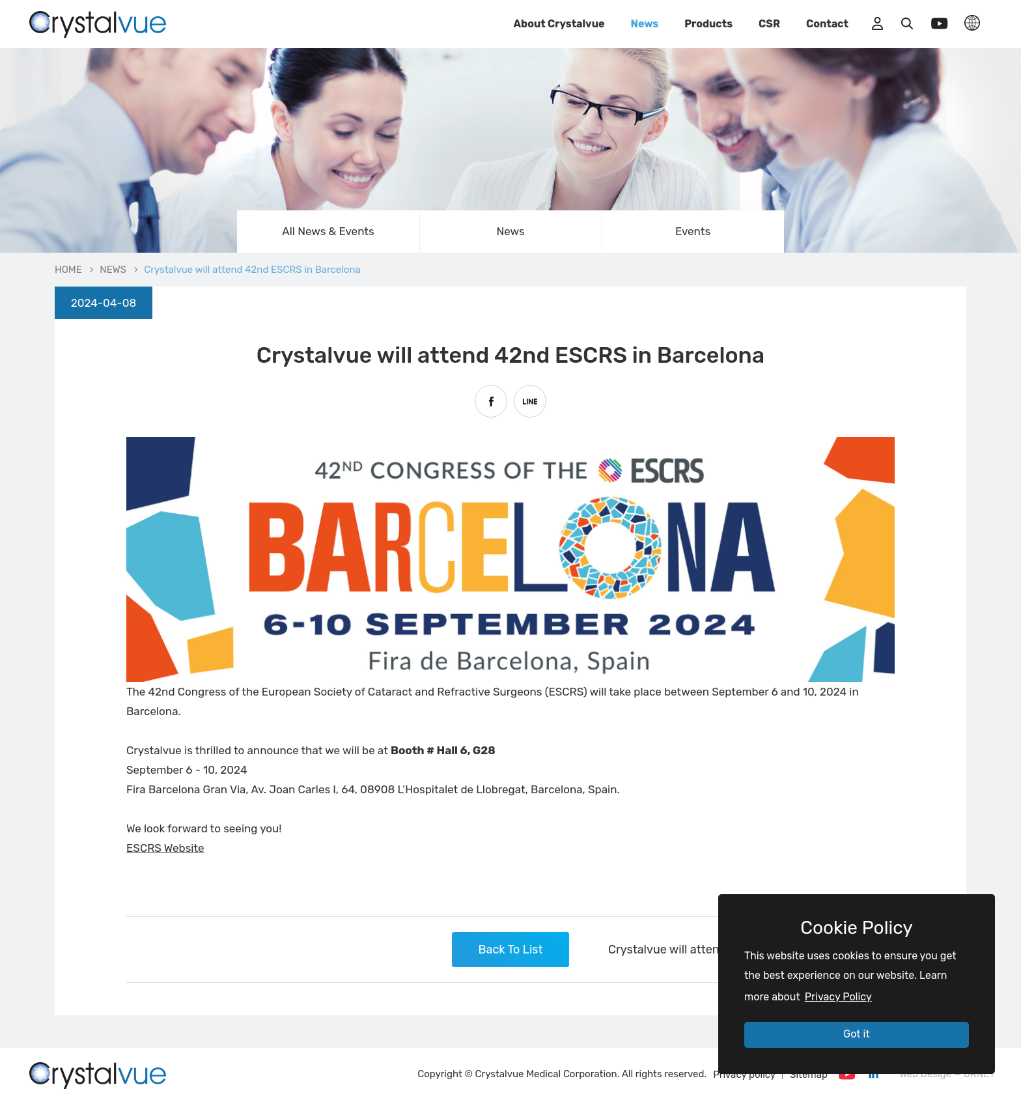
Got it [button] (856, 1034)
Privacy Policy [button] (838, 997)
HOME (68, 269)
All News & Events (328, 231)
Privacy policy (744, 1074)
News (644, 24)
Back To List (510, 949)
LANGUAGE (972, 23)
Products (708, 24)
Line (530, 401)
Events (692, 231)
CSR (769, 24)
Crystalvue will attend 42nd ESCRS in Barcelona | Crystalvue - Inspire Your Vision (97, 23)
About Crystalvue (559, 24)
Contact (827, 24)
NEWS (113, 269)
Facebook (491, 401)
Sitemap (809, 1074)
